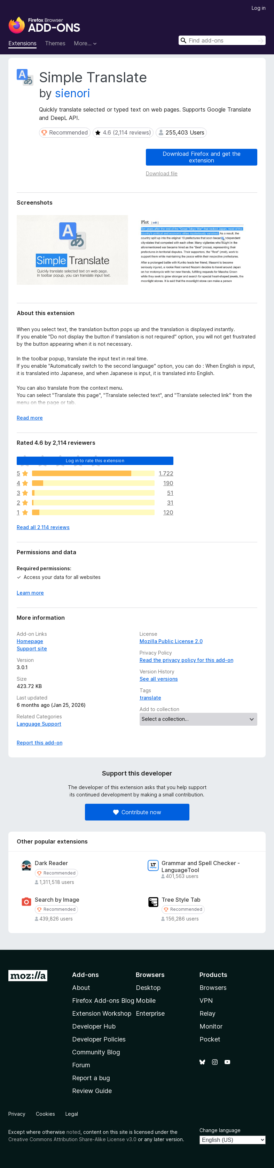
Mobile (146, 1000)
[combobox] (222, 40)
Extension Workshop (101, 1013)
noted (73, 1132)
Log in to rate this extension (95, 460)
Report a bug (91, 1078)
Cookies (45, 1114)
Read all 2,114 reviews (43, 527)
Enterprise (150, 1013)
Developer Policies (99, 1039)
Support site (32, 648)
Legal (71, 1114)
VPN (206, 1000)
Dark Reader (51, 863)
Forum (81, 1065)
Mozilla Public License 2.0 (171, 641)
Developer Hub (94, 1026)
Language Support (39, 724)
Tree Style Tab (181, 899)
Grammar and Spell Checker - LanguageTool (201, 866)
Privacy (16, 1114)
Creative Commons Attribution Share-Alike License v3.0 (72, 1139)
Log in (259, 8)
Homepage (30, 641)
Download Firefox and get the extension (202, 157)
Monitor (210, 1026)
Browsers (213, 987)
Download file (162, 173)
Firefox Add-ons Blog (103, 1000)
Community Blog (96, 1052)
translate (150, 698)
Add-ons (85, 974)
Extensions (22, 43)
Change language (220, 1130)
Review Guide (92, 1090)
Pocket (209, 1039)
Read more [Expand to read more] (30, 418)
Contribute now (137, 812)
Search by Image (57, 899)
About (81, 987)
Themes (55, 43)
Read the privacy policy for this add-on (186, 660)
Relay (207, 1013)
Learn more (30, 593)
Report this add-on (39, 743)
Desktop (148, 987)
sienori (72, 93)
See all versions (159, 679)
